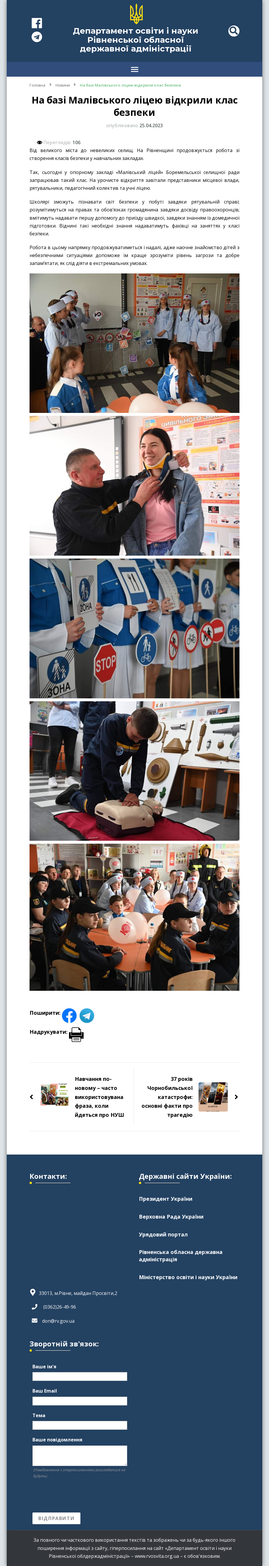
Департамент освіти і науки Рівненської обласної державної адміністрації (135, 40)
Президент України (165, 1198)
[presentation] (76, 1495)
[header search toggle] (233, 31)
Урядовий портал (163, 1234)
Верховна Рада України (171, 1216)
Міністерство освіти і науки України (188, 1277)
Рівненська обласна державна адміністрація (181, 1256)
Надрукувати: (57, 1031)
